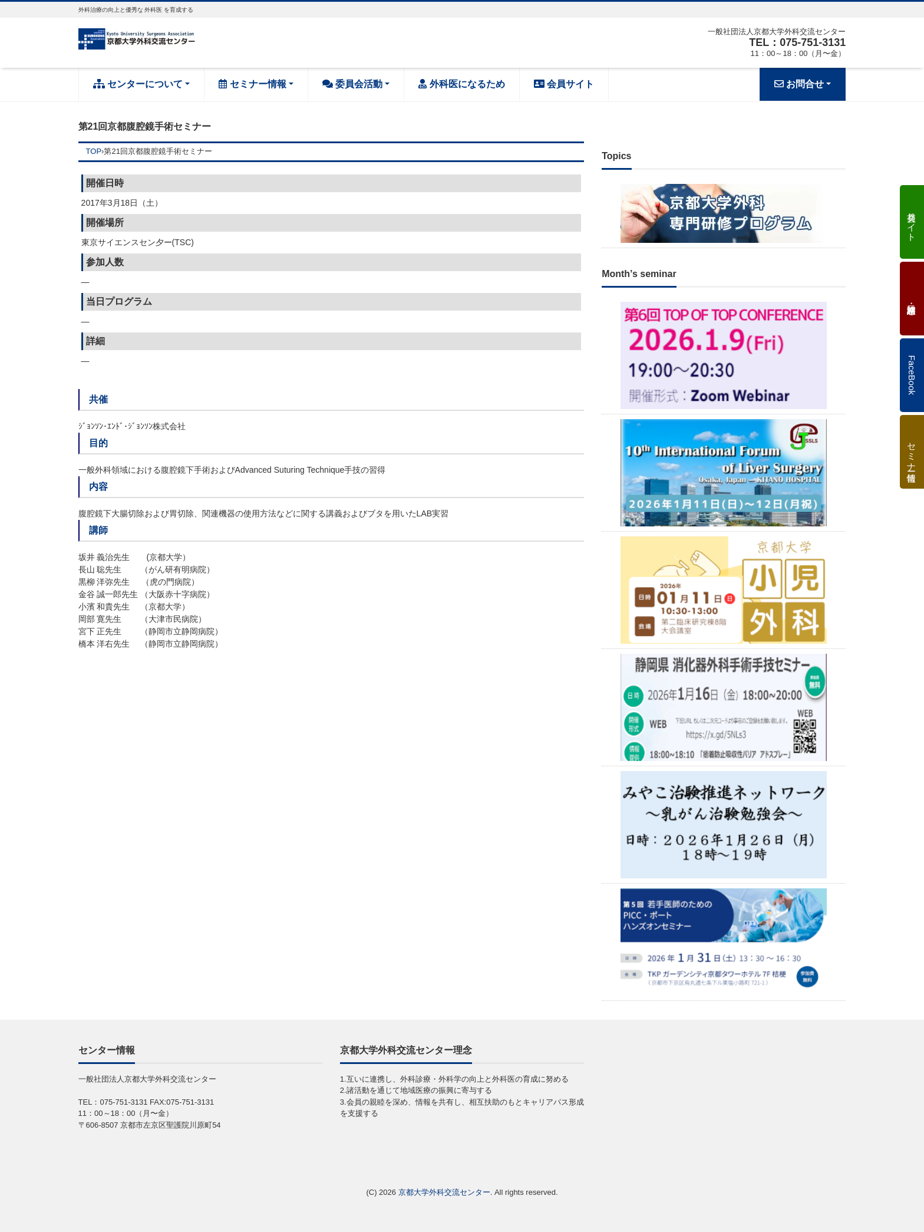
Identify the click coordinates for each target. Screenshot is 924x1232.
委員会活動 (352, 84)
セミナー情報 (252, 84)
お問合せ (799, 84)
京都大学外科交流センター (444, 1192)
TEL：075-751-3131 (797, 42)
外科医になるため (461, 84)
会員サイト (564, 84)
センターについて (138, 84)
